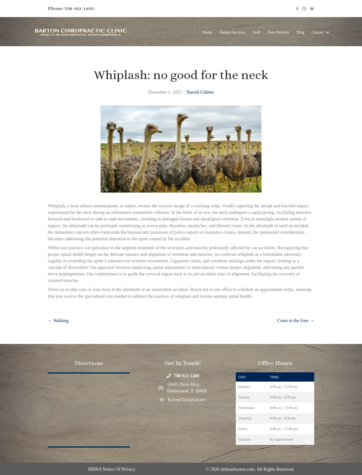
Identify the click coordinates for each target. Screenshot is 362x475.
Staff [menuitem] (256, 32)
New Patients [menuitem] (278, 32)
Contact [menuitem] (317, 32)
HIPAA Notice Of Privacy (111, 469)
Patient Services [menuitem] (233, 32)
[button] (327, 32)
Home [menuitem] (207, 32)
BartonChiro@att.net (187, 399)
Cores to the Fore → (295, 320)
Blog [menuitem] (300, 32)
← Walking (58, 320)
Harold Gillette (200, 92)
